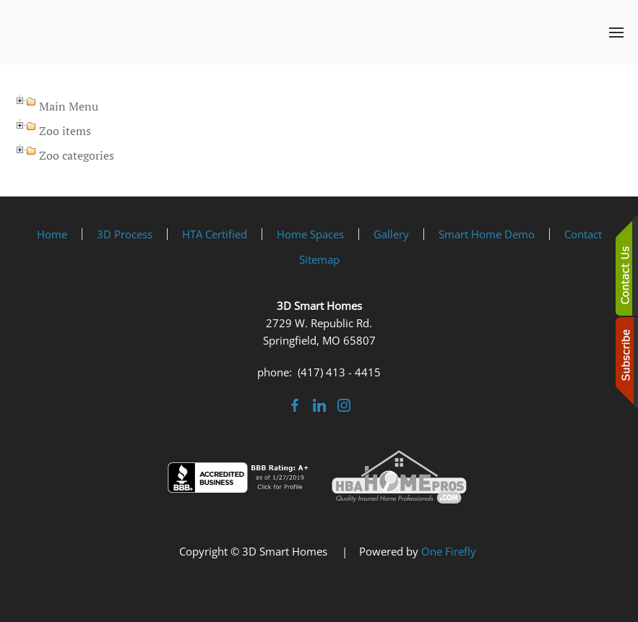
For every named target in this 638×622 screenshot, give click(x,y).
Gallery (391, 234)
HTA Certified (214, 234)
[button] (616, 32)
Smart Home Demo (487, 234)
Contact (583, 234)
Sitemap (319, 259)
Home (52, 234)
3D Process (124, 234)
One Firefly (448, 551)
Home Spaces (310, 234)
